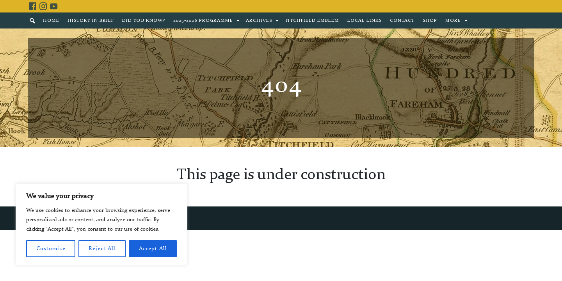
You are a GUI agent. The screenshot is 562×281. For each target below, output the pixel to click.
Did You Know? (143, 20)
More (453, 20)
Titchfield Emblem (312, 20)
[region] (101, 224)
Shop (430, 20)
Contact (402, 20)
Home (51, 20)
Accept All (153, 248)
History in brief (91, 20)
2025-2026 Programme (203, 20)
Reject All (102, 248)
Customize (51, 248)
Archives (259, 20)
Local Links (364, 20)
